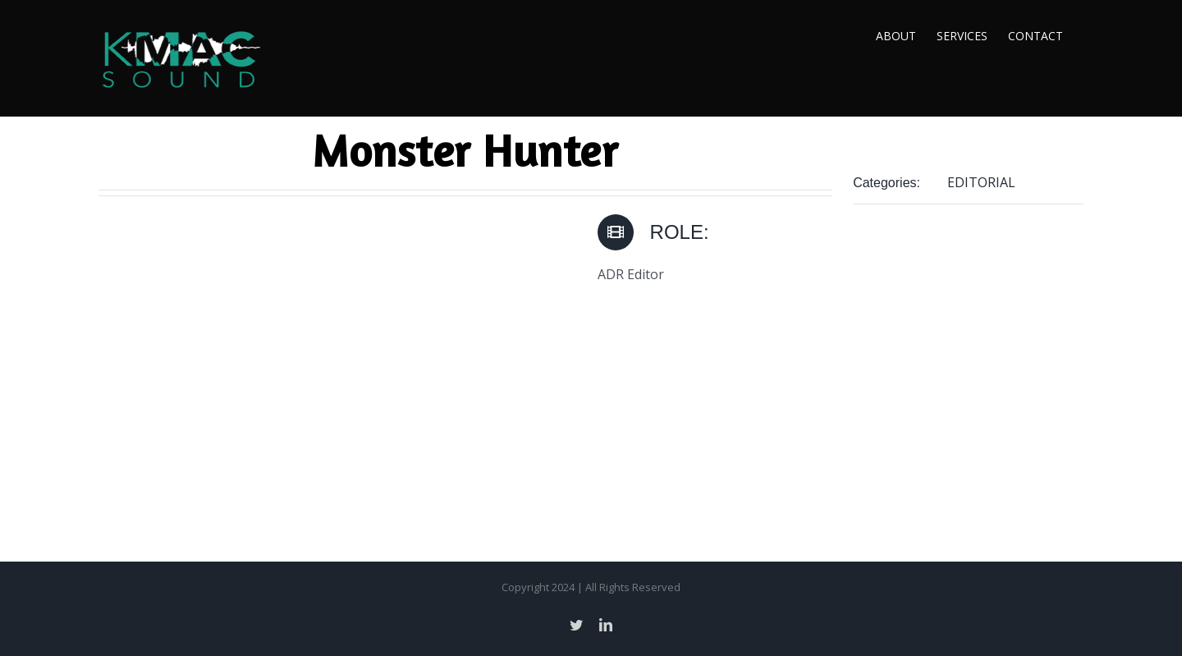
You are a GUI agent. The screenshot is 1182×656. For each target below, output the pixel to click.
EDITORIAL (981, 182)
